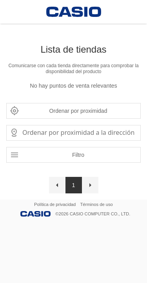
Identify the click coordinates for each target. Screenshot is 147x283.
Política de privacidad (55, 204)
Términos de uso (96, 204)
